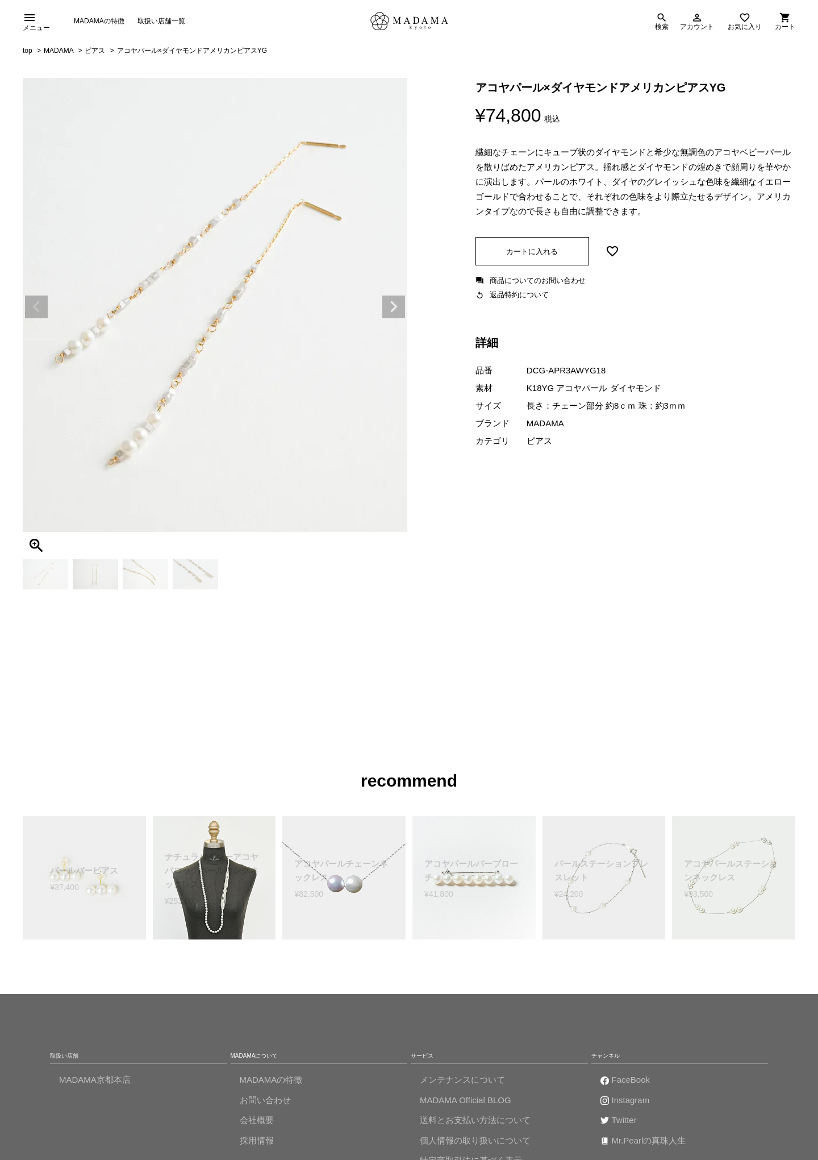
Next (393, 310)
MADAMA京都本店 (95, 1083)
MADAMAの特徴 (99, 22)
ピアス (95, 54)
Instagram (631, 1103)
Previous (36, 310)
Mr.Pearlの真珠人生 (649, 1143)
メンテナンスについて (462, 1083)
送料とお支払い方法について (475, 1123)
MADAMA (58, 54)
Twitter (624, 1123)
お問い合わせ (265, 1103)
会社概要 (257, 1123)
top (27, 54)
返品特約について (519, 298)
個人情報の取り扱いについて (475, 1143)
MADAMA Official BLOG (465, 1103)
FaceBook (631, 1083)
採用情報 (257, 1143)
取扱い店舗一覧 (161, 22)
